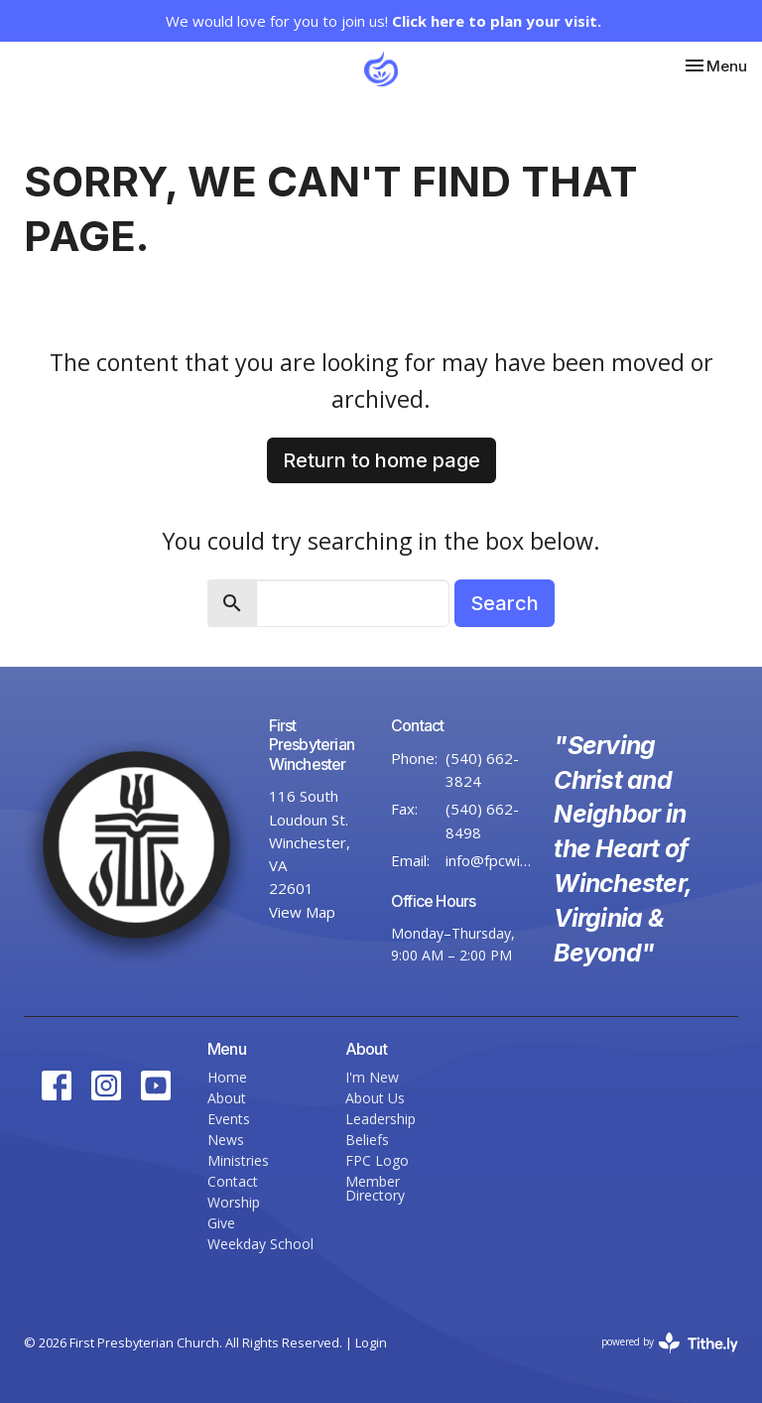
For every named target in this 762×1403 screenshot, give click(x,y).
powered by (669, 1343)
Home (227, 1077)
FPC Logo (377, 1160)
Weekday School (260, 1243)
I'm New (372, 1077)
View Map (302, 912)
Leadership (380, 1118)
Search (504, 603)
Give (221, 1222)
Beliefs (367, 1139)
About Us (375, 1097)
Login (371, 1342)
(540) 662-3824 (482, 769)
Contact (232, 1181)
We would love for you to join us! (383, 21)
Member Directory (375, 1188)
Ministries (238, 1160)
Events (228, 1118)
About (226, 1097)
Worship (233, 1202)
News (225, 1139)
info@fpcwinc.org (489, 860)
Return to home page (381, 460)
